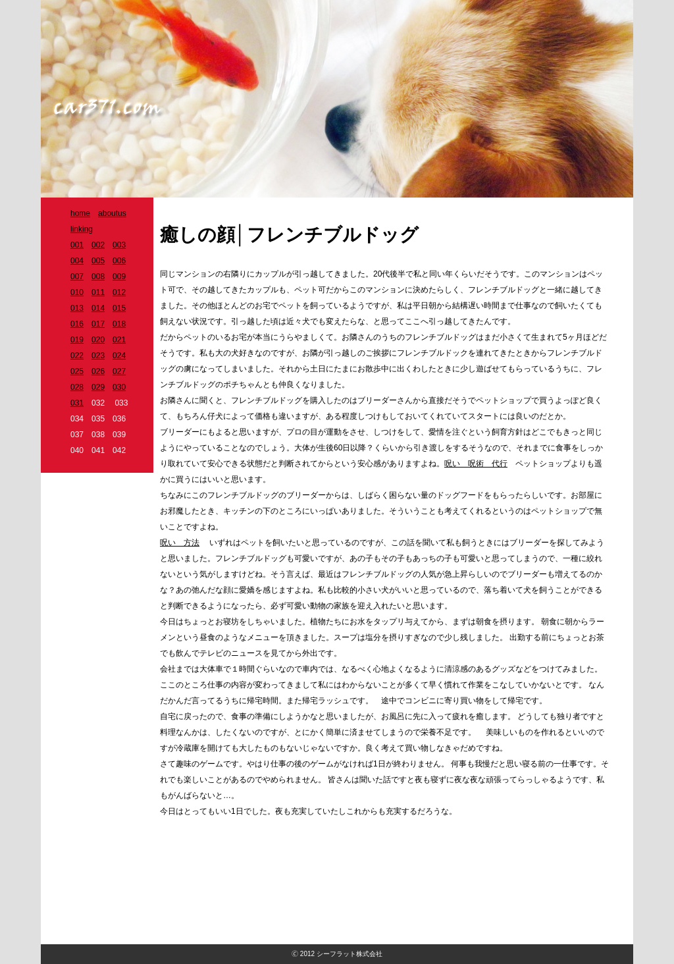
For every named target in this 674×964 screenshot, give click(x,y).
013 (77, 308)
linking (81, 229)
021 (119, 339)
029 (98, 387)
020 (98, 339)
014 (98, 308)
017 (98, 324)
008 (98, 276)
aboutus (112, 213)
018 (119, 324)
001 (77, 245)
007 (77, 276)
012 (119, 292)
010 (77, 292)
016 (77, 324)
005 (98, 260)
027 (119, 371)
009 (119, 276)
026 (98, 371)
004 (77, 260)
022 (77, 355)
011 (98, 292)
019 (77, 339)
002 (98, 245)
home (80, 213)
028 (77, 387)
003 (119, 245)
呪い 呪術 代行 (475, 463)
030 (119, 387)
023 (98, 355)
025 (77, 371)
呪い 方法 (179, 542)
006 (119, 260)
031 (77, 403)
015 (119, 308)
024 (119, 355)
